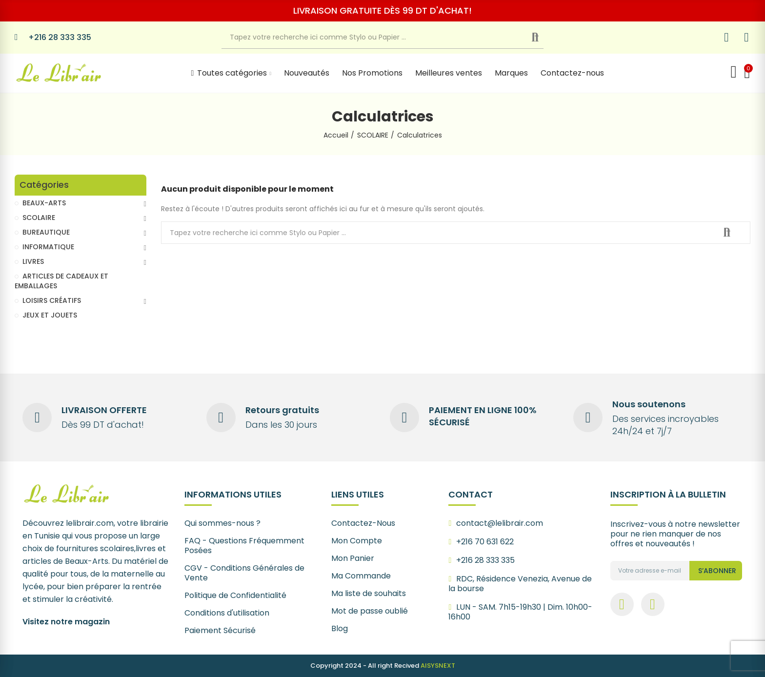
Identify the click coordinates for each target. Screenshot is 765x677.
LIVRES (33, 261)
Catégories (44, 185)
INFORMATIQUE (48, 247)
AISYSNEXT (438, 665)
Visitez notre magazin (66, 621)
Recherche (543, 37)
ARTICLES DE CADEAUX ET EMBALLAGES (61, 281)
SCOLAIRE (38, 217)
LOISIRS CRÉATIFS (51, 300)
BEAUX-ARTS (44, 203)
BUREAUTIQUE (46, 232)
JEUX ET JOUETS (49, 315)
